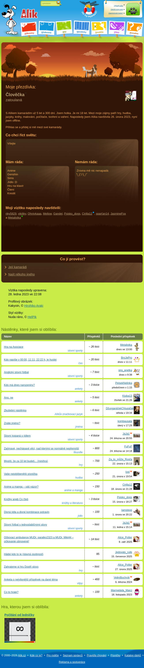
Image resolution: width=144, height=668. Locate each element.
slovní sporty (75, 350)
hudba (79, 477)
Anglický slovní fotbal (16, 372)
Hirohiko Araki (33, 305)
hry (81, 464)
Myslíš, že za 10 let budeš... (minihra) (26, 461)
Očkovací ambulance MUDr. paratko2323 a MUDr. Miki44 (39, 539)
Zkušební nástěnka (15, 410)
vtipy (80, 583)
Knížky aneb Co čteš (16, 499)
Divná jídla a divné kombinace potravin (26, 512)
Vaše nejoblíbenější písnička (20, 473)
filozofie (78, 452)
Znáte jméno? (12, 423)
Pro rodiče (53, 655)
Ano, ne (8, 397)
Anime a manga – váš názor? (21, 486)
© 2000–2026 (13, 655)
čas (80, 363)
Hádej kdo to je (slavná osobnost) (23, 554)
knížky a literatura (72, 503)
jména (79, 426)
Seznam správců (73, 655)
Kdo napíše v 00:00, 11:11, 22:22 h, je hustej (30, 359)
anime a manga (73, 490)
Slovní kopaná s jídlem (17, 435)
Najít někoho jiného (21, 274)
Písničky (115, 655)
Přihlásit (132, 13)
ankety (79, 388)
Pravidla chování (96, 655)
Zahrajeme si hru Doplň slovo (21, 566)
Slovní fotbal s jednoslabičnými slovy (25, 524)
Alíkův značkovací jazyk (69, 414)
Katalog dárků (133, 655)
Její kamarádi (17, 267)
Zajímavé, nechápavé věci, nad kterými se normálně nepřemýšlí (41, 448)
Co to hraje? (11, 592)
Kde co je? (36, 655)
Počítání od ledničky (19, 627)
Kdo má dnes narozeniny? (19, 385)
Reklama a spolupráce (72, 662)
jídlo (80, 515)
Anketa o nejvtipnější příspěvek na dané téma (31, 579)
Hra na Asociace (13, 346)
